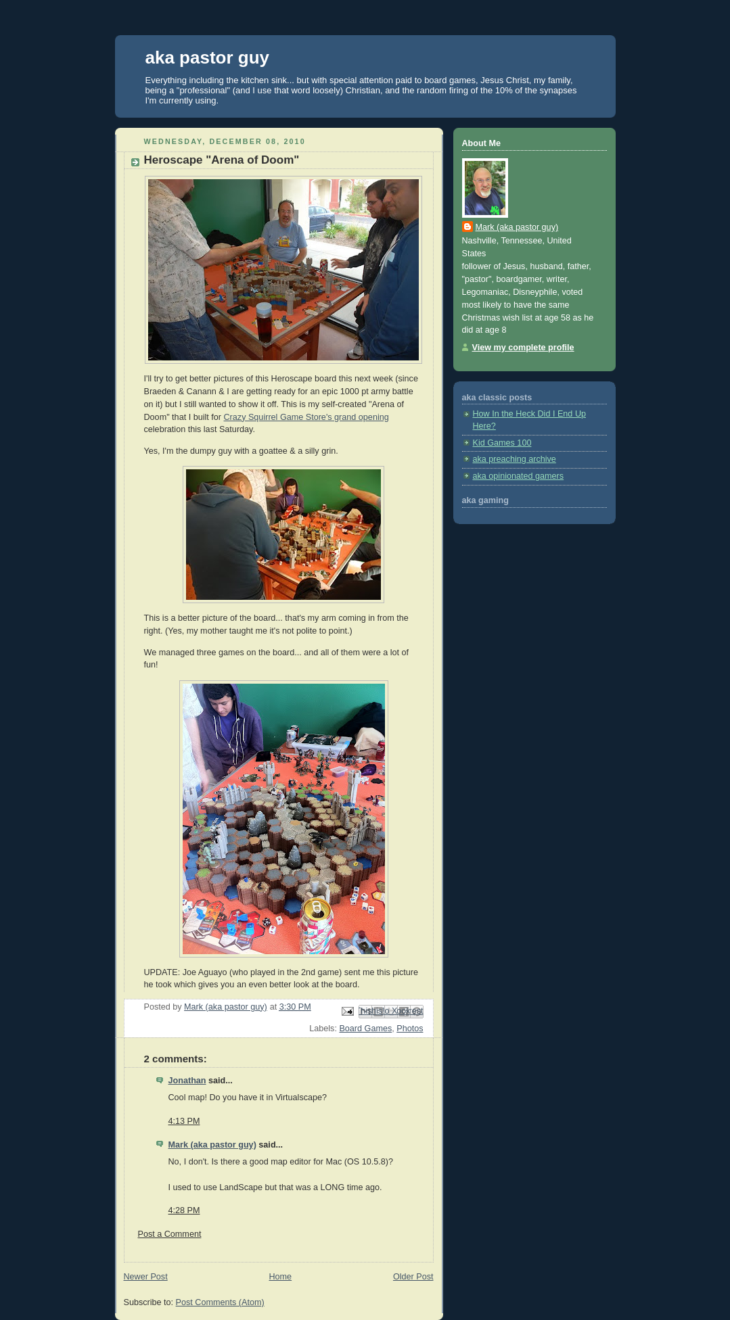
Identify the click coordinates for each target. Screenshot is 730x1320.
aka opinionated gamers (518, 476)
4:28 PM (184, 1210)
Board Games (365, 1028)
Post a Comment (170, 1234)
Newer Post (146, 1276)
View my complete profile (523, 347)
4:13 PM (184, 1121)
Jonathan (187, 1080)
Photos (409, 1028)
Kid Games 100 (502, 443)
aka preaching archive (514, 459)
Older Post (413, 1276)
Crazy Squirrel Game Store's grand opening (306, 417)
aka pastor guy (207, 57)
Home (280, 1276)
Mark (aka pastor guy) (212, 1145)
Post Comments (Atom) (220, 1302)
